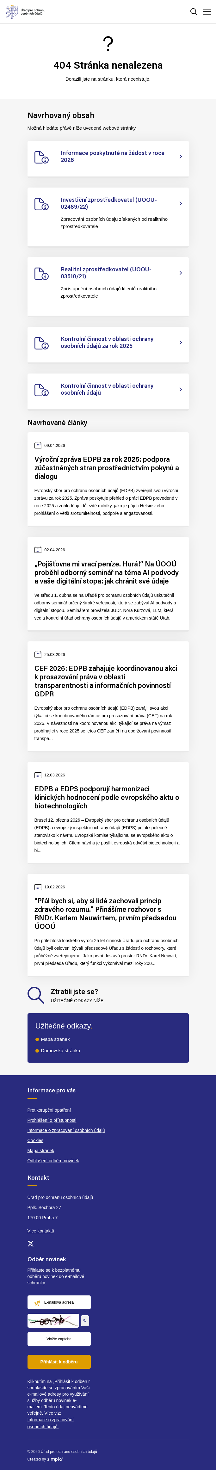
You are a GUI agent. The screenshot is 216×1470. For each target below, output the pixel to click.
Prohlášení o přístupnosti (52, 1120)
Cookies (36, 1140)
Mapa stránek (55, 1039)
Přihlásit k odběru (58, 1361)
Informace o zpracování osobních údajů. (51, 1423)
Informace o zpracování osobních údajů (66, 1130)
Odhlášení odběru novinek (53, 1160)
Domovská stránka (60, 1050)
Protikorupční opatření (49, 1110)
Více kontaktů (41, 1230)
